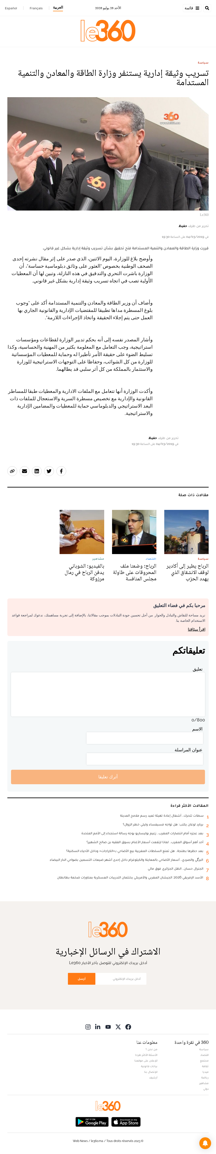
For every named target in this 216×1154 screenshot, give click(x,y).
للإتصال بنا (150, 1072)
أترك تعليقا (108, 776)
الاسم (197, 728)
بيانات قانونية (149, 1066)
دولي (206, 1088)
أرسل (82, 979)
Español (11, 8)
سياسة (203, 62)
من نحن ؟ (151, 1049)
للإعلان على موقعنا (145, 1060)
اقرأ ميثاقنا (196, 629)
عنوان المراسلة (189, 749)
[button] (205, 1143)
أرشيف (153, 1077)
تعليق (198, 669)
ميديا (206, 1072)
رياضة (205, 1077)
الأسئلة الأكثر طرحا (146, 1055)
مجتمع (204, 1060)
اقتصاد (204, 1055)
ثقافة (205, 1066)
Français (36, 8)
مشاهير (204, 1083)
